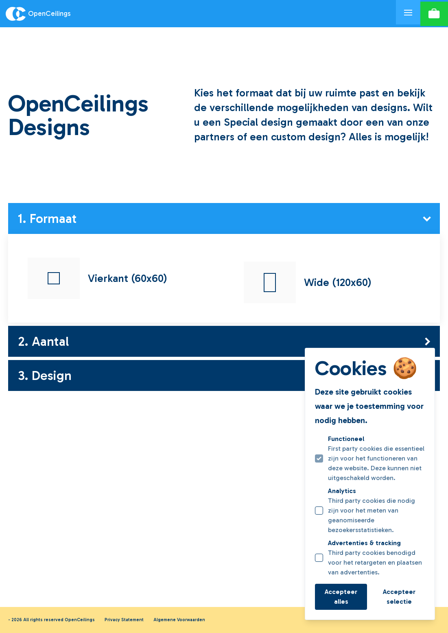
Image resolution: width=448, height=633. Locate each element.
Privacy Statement (124, 619)
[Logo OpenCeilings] (198, 14)
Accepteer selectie (399, 596)
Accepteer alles (341, 596)
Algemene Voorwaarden (179, 619)
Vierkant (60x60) (97, 278)
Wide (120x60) (308, 282)
